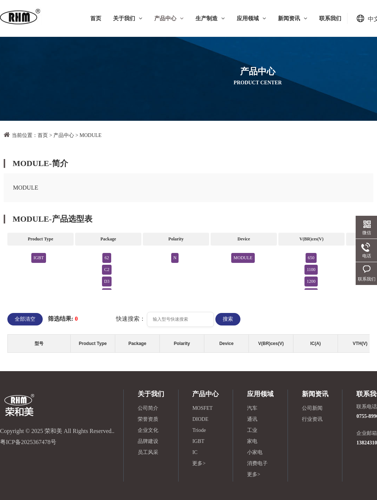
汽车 (252, 408)
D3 (107, 281)
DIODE (200, 419)
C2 (106, 269)
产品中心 (169, 18)
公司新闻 (312, 408)
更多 (198, 463)
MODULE (91, 135)
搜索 (228, 319)
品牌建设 (148, 441)
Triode (199, 430)
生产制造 (210, 18)
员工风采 (148, 452)
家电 (252, 441)
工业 (252, 430)
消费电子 (257, 463)
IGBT (39, 257)
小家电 (255, 452)
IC (194, 452)
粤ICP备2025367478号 (28, 442)
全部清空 (25, 319)
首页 (95, 18)
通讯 (252, 419)
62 (107, 257)
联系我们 (330, 18)
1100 (311, 269)
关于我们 (127, 18)
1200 (311, 281)
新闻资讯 (292, 18)
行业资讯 (312, 419)
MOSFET (202, 408)
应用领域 (251, 18)
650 (311, 257)
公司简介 (148, 408)
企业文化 (148, 430)
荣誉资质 (148, 419)
